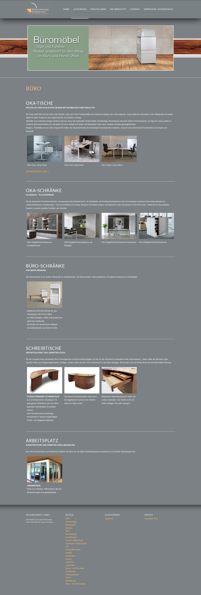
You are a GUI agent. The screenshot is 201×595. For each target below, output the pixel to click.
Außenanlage (71, 522)
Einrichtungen (71, 537)
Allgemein (109, 519)
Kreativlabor (70, 556)
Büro (67, 531)
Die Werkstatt (71, 534)
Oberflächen (70, 571)
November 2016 (151, 519)
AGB (67, 519)
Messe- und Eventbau (74, 568)
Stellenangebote (72, 575)
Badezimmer (70, 525)
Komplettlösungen (73, 550)
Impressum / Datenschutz (76, 543)
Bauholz (68, 528)
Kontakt (68, 553)
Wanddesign (70, 581)
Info (67, 546)
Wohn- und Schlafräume (75, 584)
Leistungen (70, 565)
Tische (68, 577)
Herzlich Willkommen (74, 540)
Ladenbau (69, 562)
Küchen (68, 559)
